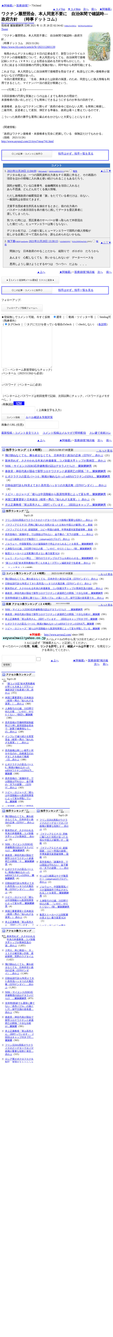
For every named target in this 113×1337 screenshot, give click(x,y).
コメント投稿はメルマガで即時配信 (64, 441)
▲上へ (41, 272)
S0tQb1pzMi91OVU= (56, 171)
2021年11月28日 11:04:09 (21, 171)
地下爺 (17, 241)
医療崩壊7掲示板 (84, 272)
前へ (94, 9)
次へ (86, 9)
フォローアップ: (11, 300)
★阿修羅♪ (7, 5)
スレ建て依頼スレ (100, 441)
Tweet (4, 29)
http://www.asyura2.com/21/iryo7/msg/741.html (27, 141)
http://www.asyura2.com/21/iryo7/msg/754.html (17, 23)
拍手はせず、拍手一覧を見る (75, 153)
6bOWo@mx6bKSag (85, 26)
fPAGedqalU (42, 171)
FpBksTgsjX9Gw (70, 26)
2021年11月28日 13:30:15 (43, 241)
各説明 (102, 324)
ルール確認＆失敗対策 (39, 425)
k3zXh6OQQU (65, 241)
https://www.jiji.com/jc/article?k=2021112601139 (28, 46)
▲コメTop (59, 9)
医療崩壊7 (22, 5)
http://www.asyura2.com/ (58, 642)
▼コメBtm (74, 9)
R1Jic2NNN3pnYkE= (79, 241)
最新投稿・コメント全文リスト (20, 441)
